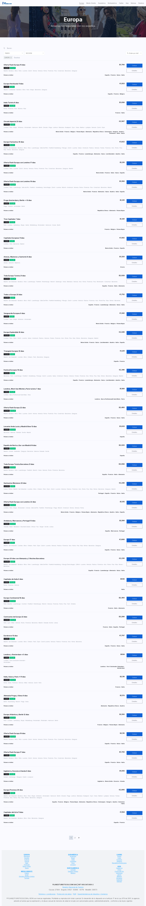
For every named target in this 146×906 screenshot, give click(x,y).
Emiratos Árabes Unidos (26, 876)
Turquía (26, 878)
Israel (26, 875)
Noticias (133, 3)
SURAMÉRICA (73, 854)
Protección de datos (64, 894)
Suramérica (101, 3)
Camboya (119, 868)
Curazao (119, 859)
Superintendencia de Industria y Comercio (93, 894)
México (73, 873)
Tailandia (119, 880)
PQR (74, 894)
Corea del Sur (119, 871)
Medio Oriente (91, 3)
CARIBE (119, 854)
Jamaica (119, 861)
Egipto (27, 873)
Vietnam (119, 881)
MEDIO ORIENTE (26, 871)
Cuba (119, 858)
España (26, 858)
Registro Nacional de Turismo (73, 887)
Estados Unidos (73, 871)
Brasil (73, 858)
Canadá (73, 870)
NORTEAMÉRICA (73, 868)
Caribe (121, 3)
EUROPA (27, 854)
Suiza (27, 868)
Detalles (134, 70)
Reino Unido (27, 866)
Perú (73, 863)
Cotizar (134, 65)
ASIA (119, 866)
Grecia (27, 861)
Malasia (119, 876)
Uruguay (73, 864)
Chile (73, 859)
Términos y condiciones (47, 894)
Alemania (27, 856)
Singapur (119, 878)
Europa (81, 3)
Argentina (73, 856)
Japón (119, 875)
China (119, 870)
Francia (26, 859)
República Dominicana (119, 863)
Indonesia (119, 873)
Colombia (73, 861)
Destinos (141, 3)
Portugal (26, 864)
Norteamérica (112, 3)
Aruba (119, 856)
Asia (127, 3)
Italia (26, 863)
